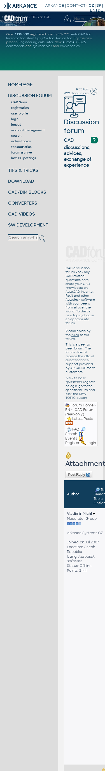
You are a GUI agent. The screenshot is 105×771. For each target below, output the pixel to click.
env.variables (70, 46)
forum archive (21, 152)
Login (91, 443)
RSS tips (82, 89)
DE (100, 10)
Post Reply (78, 475)
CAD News (19, 102)
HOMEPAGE (20, 84)
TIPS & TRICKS (23, 170)
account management (28, 130)
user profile (19, 113)
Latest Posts (82, 419)
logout (16, 125)
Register (72, 443)
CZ (91, 5)
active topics (21, 141)
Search (75, 431)
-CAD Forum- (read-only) (80, 412)
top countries (21, 147)
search (16, 136)
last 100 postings (23, 158)
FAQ (75, 429)
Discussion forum (81, 118)
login (14, 119)
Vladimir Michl (81, 513)
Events (74, 436)
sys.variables (42, 46)
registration (20, 108)
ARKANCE (54, 5)
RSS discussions (76, 93)
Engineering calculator (35, 42)
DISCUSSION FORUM (30, 95)
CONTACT (76, 5)
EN (67, 410)
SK (98, 5)
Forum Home (82, 405)
